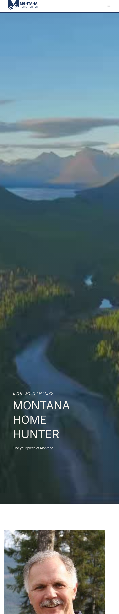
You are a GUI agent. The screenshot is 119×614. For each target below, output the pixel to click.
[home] (20, 5)
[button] (109, 6)
